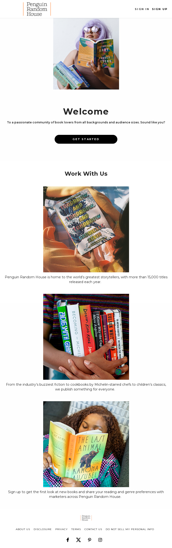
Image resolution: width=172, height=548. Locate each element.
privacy (61, 529)
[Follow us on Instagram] (100, 538)
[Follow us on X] (78, 538)
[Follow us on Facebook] (68, 538)
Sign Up (159, 9)
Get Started (86, 139)
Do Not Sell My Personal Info (130, 529)
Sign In (142, 9)
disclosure (43, 529)
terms (76, 529)
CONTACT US (93, 529)
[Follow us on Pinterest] (89, 538)
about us (23, 529)
